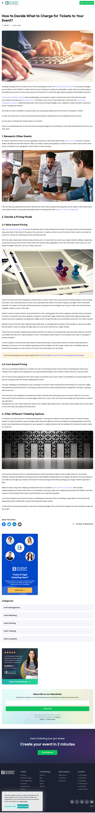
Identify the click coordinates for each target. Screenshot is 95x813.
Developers (62, 781)
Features (23, 775)
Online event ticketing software (13, 97)
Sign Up (42, 781)
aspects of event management (67, 210)
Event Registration (26, 781)
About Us (42, 775)
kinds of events (70, 141)
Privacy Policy (51, 719)
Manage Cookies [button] (13, 806)
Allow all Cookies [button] (31, 806)
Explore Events (25, 786)
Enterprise (24, 784)
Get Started (47, 753)
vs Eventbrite (82, 778)
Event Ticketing (10, 631)
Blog (41, 778)
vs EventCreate (83, 789)
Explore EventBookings (18, 682)
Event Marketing (10, 615)
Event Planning (10, 623)
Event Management (12, 607)
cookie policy (23, 801)
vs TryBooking (82, 775)
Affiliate (42, 786)
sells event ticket (28, 100)
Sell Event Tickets (26, 778)
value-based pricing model (15, 229)
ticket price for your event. (62, 488)
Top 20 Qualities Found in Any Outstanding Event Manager (62, 355)
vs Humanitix (82, 786)
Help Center (62, 775)
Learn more (19, 590)
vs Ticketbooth (82, 784)
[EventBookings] (12, 3)
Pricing (23, 789)
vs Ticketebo (82, 781)
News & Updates (10, 639)
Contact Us (62, 778)
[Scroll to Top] (92, 806)
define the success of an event (63, 87)
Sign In (42, 784)
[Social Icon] (72, 802)
